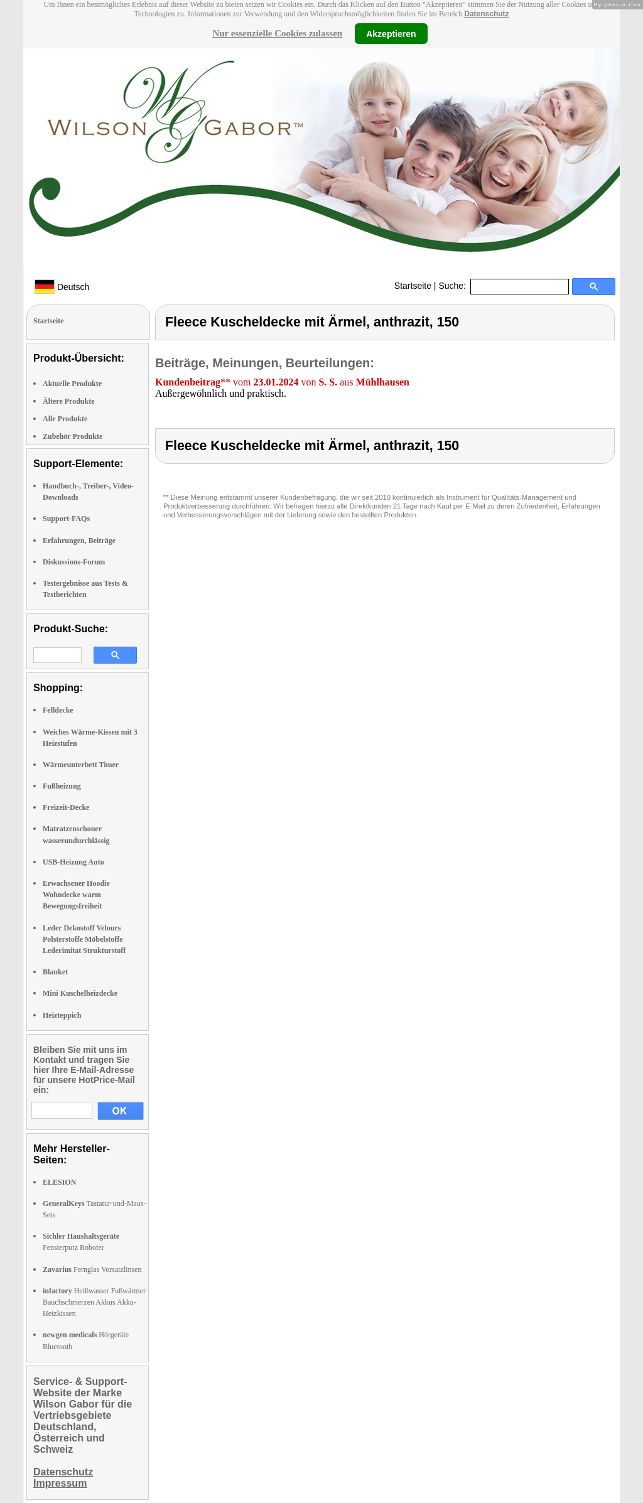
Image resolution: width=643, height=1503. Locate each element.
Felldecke (58, 710)
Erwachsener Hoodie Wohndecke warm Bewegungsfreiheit (76, 894)
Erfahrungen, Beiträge (79, 540)
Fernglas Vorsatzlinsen (92, 1269)
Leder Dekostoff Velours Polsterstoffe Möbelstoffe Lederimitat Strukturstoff (84, 939)
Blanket (55, 971)
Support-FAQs (66, 518)
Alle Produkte (65, 418)
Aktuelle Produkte (72, 383)
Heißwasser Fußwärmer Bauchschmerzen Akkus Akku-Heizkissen (94, 1302)
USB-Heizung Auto (73, 862)
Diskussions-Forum (74, 562)
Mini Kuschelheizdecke (80, 993)
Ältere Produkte (69, 401)
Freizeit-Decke (66, 807)
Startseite (412, 286)
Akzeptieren (391, 33)
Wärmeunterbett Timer (81, 764)
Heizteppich (62, 1015)
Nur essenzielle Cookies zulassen (277, 33)
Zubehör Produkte (72, 436)
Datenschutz (486, 13)
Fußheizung (62, 786)
